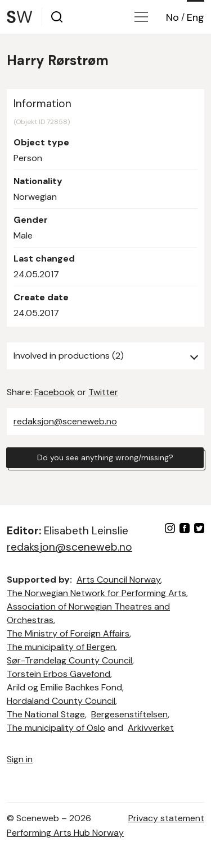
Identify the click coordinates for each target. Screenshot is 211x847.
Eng (195, 17)
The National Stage (46, 714)
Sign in (20, 759)
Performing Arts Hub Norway (65, 833)
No (172, 17)
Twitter (103, 392)
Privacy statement (166, 818)
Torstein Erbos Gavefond (58, 674)
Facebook (54, 392)
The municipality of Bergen (61, 647)
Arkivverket (151, 728)
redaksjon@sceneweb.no (65, 421)
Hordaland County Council (61, 701)
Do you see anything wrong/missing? (105, 457)
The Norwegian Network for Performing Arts (96, 593)
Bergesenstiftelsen (129, 714)
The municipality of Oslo (56, 728)
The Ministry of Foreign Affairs (68, 633)
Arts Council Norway (118, 579)
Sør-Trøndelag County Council (69, 660)
